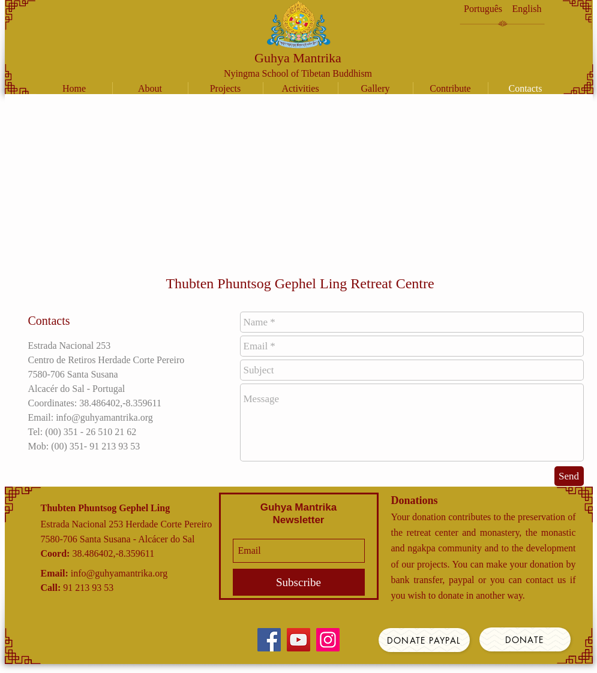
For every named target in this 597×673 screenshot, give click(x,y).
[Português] (483, 9)
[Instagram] (328, 639)
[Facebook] (269, 639)
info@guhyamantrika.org (119, 573)
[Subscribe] (299, 582)
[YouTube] (298, 639)
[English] (527, 9)
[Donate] (525, 639)
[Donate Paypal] (424, 640)
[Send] (569, 476)
